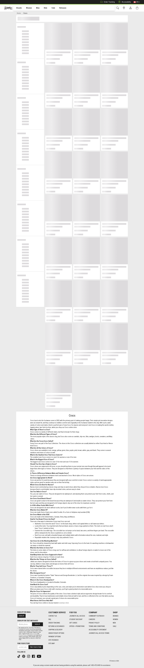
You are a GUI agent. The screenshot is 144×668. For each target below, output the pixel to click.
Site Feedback (53, 640)
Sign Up (21, 616)
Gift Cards (73, 623)
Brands (17, 8)
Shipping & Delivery (55, 630)
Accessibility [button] (124, 2)
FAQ (49, 619)
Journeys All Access (77, 616)
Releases (59, 8)
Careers (92, 619)
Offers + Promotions (77, 626)
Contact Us (52, 616)
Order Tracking (107, 2)
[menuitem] (18, 8)
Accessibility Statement (98, 630)
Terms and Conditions (97, 626)
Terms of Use (33, 633)
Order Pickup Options (56, 633)
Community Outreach (96, 616)
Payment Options (54, 636)
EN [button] (136, 2)
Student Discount (75, 619)
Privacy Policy (94, 623)
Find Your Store (23, 643)
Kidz (43, 8)
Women (27, 8)
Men (35, 8)
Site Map (51, 643)
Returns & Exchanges (56, 626)
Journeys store (64, 603)
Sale (50, 8)
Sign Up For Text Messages (27, 621)
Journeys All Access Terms (99, 633)
